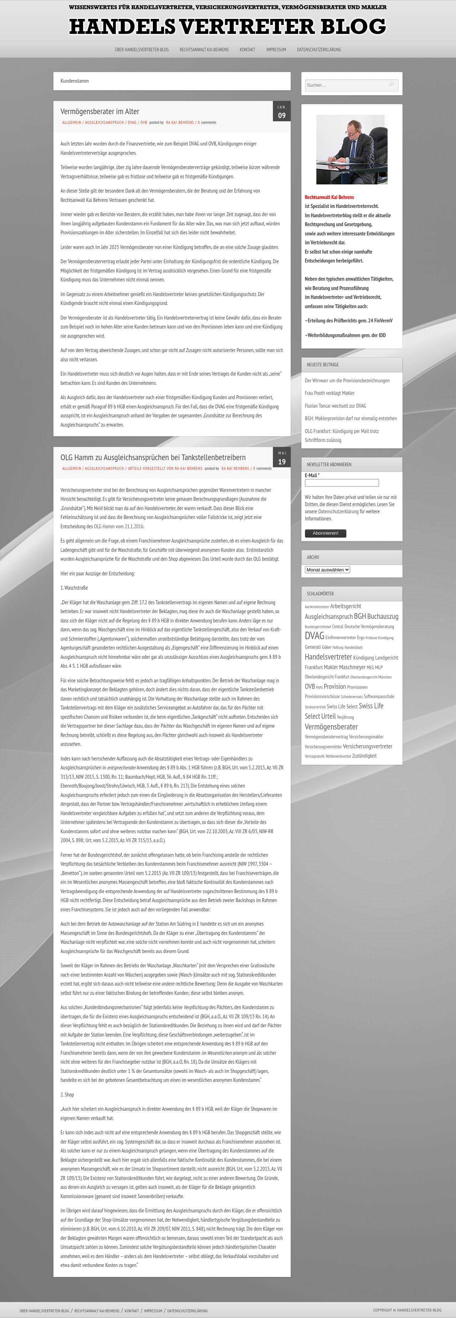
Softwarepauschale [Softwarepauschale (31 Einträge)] (379, 696)
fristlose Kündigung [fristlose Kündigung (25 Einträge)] (380, 637)
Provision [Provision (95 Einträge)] (335, 686)
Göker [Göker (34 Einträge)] (327, 647)
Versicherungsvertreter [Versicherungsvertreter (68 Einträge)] (368, 746)
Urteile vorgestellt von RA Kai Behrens (165, 468)
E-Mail (312, 475)
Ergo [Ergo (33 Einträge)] (360, 637)
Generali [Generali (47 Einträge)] (313, 646)
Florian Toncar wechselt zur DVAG (335, 405)
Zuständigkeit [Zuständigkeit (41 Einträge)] (364, 755)
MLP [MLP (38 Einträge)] (379, 667)
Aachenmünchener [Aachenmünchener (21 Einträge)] (317, 606)
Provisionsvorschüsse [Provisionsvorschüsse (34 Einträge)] (322, 696)
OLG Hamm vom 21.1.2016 (119, 526)
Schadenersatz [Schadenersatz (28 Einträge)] (352, 696)
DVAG (132, 122)
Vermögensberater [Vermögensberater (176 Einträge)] (331, 726)
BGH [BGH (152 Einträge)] (360, 616)
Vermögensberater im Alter (100, 111)
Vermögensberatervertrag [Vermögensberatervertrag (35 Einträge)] (326, 736)
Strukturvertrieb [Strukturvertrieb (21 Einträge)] (315, 706)
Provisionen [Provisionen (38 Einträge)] (357, 686)
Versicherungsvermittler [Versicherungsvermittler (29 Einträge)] (323, 746)
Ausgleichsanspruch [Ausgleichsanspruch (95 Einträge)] (329, 616)
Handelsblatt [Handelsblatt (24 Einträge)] (353, 647)
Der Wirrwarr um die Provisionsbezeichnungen (347, 380)
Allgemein (71, 122)
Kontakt (247, 50)
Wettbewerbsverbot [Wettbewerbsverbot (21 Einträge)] (338, 756)
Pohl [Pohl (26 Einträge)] (319, 687)
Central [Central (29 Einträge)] (337, 626)
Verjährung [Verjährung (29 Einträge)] (345, 717)
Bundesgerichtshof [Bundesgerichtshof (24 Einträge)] (318, 626)
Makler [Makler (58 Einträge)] (331, 667)
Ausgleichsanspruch (104, 122)
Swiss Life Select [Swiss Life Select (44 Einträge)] (342, 706)
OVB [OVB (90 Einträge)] (310, 686)
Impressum (276, 50)
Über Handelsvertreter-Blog (142, 50)
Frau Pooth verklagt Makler (330, 393)
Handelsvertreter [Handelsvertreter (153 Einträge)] (328, 656)
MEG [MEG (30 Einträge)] (370, 668)
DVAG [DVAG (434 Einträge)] (315, 635)
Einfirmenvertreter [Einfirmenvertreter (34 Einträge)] (341, 637)
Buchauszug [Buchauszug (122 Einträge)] (383, 616)
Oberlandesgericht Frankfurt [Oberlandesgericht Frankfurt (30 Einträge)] (327, 677)
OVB (143, 122)
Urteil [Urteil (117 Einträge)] (328, 716)
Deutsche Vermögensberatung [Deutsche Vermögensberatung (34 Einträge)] (369, 626)
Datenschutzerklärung (319, 50)
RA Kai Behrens (180, 122)
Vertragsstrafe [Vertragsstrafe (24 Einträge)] (315, 756)
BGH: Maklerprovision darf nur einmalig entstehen (351, 418)
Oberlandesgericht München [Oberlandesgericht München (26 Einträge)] (371, 677)
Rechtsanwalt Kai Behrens (204, 50)
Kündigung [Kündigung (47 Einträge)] (363, 657)
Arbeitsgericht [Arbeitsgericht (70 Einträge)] (345, 606)
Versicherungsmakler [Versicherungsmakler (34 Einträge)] (366, 736)
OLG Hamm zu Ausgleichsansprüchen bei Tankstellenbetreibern (153, 457)
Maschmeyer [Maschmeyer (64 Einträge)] (352, 667)
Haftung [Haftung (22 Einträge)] (338, 647)
